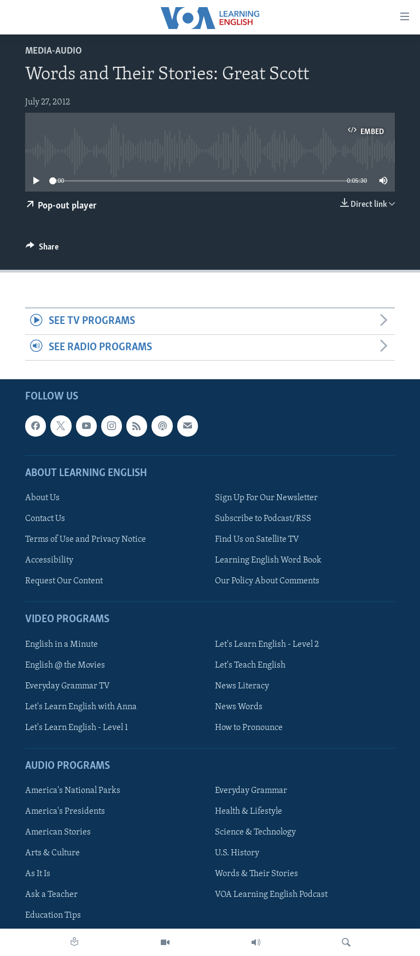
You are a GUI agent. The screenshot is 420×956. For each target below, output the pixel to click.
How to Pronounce (249, 727)
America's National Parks (72, 790)
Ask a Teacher (51, 894)
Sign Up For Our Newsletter (266, 498)
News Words (238, 707)
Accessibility (49, 560)
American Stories (58, 832)
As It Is (37, 874)
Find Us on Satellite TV (257, 539)
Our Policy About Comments (267, 581)
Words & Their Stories (256, 874)
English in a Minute (61, 644)
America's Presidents (65, 811)
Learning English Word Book (268, 560)
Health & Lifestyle (248, 811)
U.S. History (237, 853)
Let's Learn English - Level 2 (267, 644)
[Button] (42, 249)
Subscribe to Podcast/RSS (263, 518)
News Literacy (242, 686)
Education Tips (53, 916)
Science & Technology (255, 832)
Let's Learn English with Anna (81, 707)
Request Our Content (64, 581)
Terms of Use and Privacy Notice (85, 539)
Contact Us (45, 518)
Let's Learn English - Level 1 (76, 727)
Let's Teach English (250, 665)
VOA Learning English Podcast (271, 894)
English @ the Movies (65, 665)
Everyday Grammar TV (67, 686)
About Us (42, 498)
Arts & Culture (52, 853)
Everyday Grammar (251, 790)
